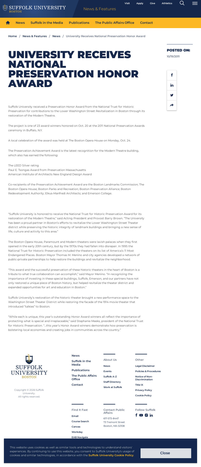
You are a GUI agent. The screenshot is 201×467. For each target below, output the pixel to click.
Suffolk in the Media (47, 23)
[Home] (8, 23)
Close (165, 453)
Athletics (167, 3)
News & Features (35, 36)
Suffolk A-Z (110, 376)
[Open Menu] (195, 3)
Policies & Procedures (148, 371)
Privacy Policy (143, 390)
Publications (79, 23)
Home (12, 36)
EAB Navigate (80, 437)
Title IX (139, 384)
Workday (77, 431)
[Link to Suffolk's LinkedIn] (151, 415)
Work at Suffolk (112, 387)
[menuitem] (8, 23)
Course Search (80, 421)
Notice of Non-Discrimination (144, 378)
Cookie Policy (143, 395)
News (20, 23)
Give (152, 3)
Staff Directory (112, 381)
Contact (146, 23)
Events (107, 371)
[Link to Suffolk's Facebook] (136, 415)
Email (75, 416)
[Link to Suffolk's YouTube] (141, 415)
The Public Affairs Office (114, 23)
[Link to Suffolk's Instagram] (146, 415)
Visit (127, 3)
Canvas (76, 426)
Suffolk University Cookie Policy (111, 455)
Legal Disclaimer (145, 365)
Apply (139, 3)
